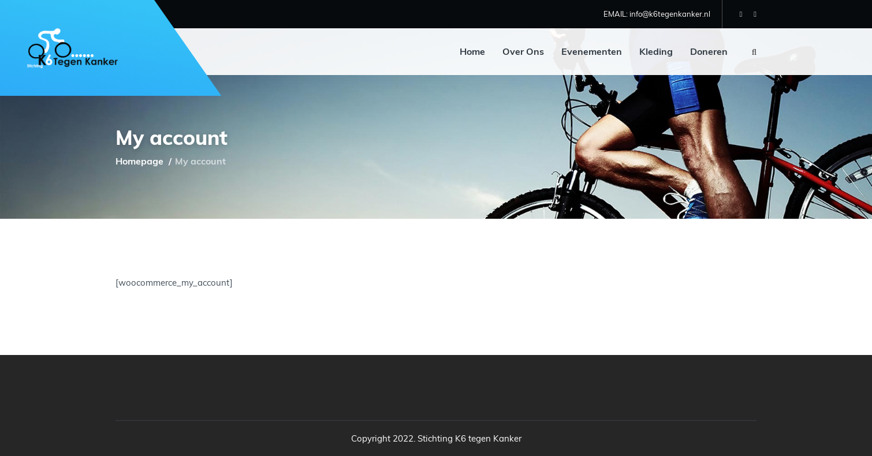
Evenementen (591, 51)
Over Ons (523, 51)
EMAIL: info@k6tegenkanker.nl (656, 13)
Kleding (656, 51)
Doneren (709, 51)
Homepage (139, 161)
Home (472, 51)
